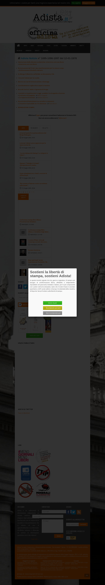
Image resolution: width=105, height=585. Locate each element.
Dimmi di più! (52, 303)
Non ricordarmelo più (53, 313)
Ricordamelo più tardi (53, 308)
